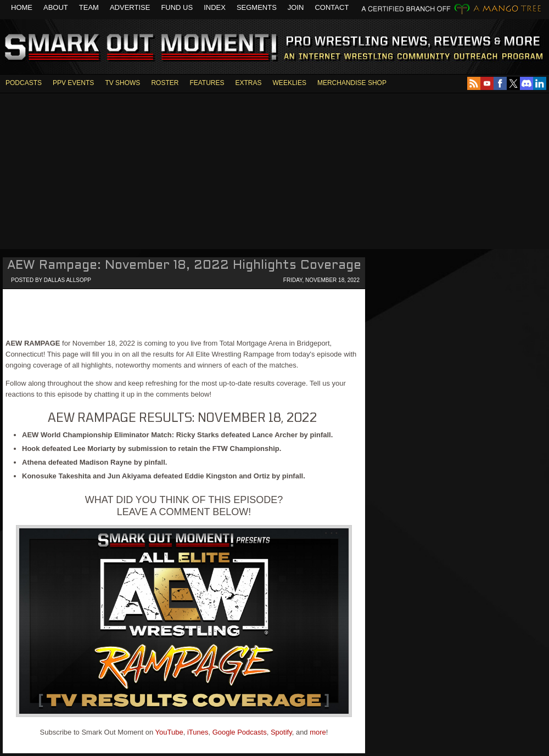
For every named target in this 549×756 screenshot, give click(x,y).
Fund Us (177, 7)
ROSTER (164, 83)
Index (215, 7)
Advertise (130, 7)
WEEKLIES (289, 83)
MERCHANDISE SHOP (351, 83)
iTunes (198, 732)
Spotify (281, 732)
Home (21, 7)
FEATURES (206, 83)
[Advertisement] (274, 170)
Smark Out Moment (139, 47)
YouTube (169, 732)
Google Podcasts (239, 732)
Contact (332, 7)
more (318, 732)
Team (89, 7)
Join (296, 7)
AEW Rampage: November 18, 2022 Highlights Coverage (184, 266)
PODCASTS (23, 83)
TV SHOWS (122, 83)
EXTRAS (249, 83)
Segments (257, 7)
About (55, 7)
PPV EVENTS (73, 83)
